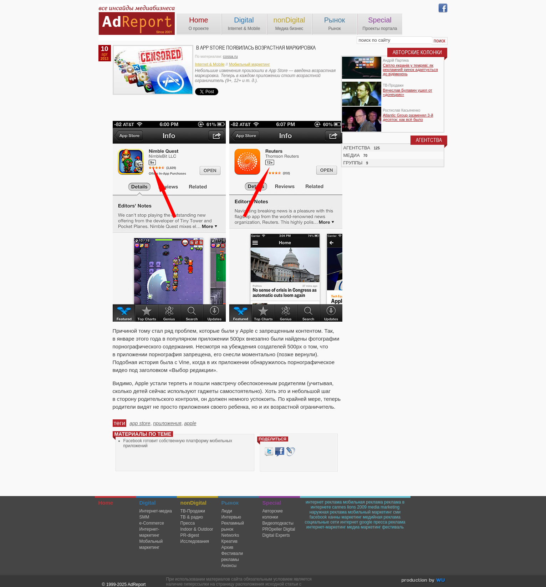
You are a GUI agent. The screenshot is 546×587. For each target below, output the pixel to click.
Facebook (279, 451)
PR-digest (189, 535)
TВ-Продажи (192, 511)
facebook (318, 517)
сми (396, 512)
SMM (144, 517)
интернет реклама (324, 502)
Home (198, 20)
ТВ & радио (191, 517)
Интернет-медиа (155, 511)
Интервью (231, 517)
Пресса (187, 523)
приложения (167, 423)
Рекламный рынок (232, 526)
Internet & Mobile (210, 64)
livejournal (290, 451)
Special (380, 20)
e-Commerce (151, 523)
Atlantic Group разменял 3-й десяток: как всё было (408, 117)
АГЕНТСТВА (357, 147)
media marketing (383, 507)
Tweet (269, 451)
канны (334, 517)
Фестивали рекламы (232, 556)
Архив (227, 547)
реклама (396, 522)
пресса (380, 522)
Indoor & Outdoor (196, 529)
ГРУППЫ (353, 162)
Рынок (334, 20)
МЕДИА (351, 155)
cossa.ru (230, 56)
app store (139, 423)
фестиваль (393, 527)
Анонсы (229, 565)
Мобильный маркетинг (249, 64)
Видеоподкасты (278, 523)
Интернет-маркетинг (149, 532)
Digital (244, 20)
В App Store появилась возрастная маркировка (256, 48)
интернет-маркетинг (326, 527)
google (365, 522)
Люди (226, 511)
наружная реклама (328, 512)
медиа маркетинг (364, 527)
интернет (349, 522)
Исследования (194, 541)
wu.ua (424, 581)
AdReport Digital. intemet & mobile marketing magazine (136, 22)
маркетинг (352, 517)
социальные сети (322, 522)
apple (190, 423)
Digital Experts (276, 535)
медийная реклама (381, 517)
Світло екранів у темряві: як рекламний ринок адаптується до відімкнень (410, 69)
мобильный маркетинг (370, 512)
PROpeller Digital (278, 529)
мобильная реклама (363, 502)
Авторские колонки (272, 514)
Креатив (229, 541)
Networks (230, 535)
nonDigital (289, 20)
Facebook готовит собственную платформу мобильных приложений (177, 443)
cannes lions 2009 (349, 507)
